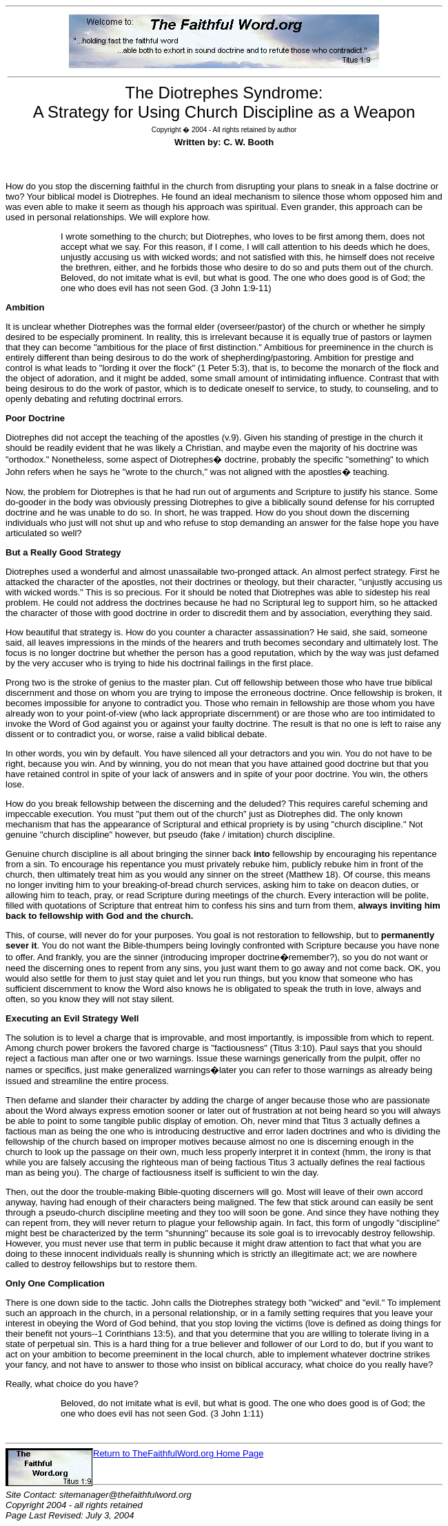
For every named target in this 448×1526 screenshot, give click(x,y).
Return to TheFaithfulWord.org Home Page (178, 1453)
